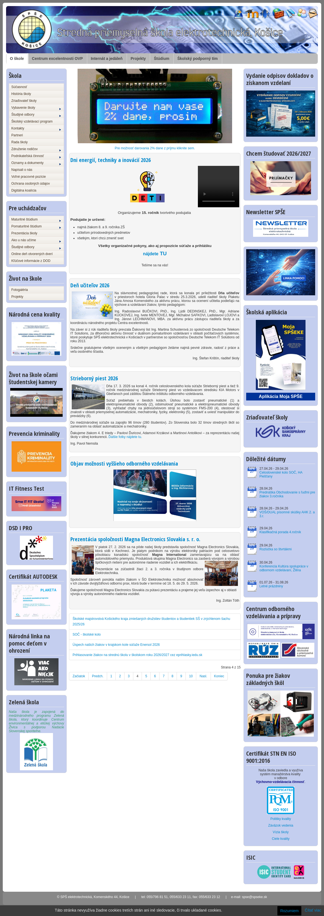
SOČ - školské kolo (87, 634)
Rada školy (19, 142)
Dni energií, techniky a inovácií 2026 (110, 160)
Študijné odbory (36, 115)
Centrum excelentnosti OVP (57, 58)
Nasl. (203, 676)
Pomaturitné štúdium (36, 226)
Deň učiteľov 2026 (89, 285)
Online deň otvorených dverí (32, 254)
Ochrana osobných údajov (30, 183)
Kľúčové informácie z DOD (31, 261)
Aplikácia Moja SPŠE (280, 396)
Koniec (219, 676)
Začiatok (79, 676)
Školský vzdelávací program (31, 121)
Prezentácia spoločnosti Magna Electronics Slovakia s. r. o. (135, 539)
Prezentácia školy (24, 233)
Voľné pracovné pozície (28, 177)
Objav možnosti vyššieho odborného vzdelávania (124, 463)
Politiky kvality (280, 819)
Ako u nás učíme (36, 240)
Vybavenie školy (36, 108)
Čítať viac (313, 910)
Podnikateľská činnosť (36, 156)
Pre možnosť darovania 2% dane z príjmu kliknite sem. (155, 148)
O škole (17, 58)
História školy (21, 94)
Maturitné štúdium (36, 219)
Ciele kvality (281, 839)
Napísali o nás (21, 170)
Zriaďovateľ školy (24, 101)
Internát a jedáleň (107, 58)
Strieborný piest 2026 (94, 378)
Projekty (138, 58)
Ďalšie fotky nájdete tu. (125, 437)
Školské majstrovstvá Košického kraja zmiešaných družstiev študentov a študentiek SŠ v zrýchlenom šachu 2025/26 (151, 621)
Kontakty (36, 128)
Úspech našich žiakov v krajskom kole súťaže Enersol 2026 (116, 645)
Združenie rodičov (36, 149)
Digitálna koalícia (23, 190)
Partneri (17, 135)
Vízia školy (280, 832)
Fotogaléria (19, 290)
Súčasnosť (19, 87)
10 (191, 676)
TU (155, 253)
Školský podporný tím (197, 58)
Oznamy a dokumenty (36, 163)
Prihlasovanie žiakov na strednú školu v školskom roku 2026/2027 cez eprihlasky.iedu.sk (137, 655)
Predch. (97, 676)
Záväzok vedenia (280, 825)
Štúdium (161, 58)
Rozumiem (289, 911)
